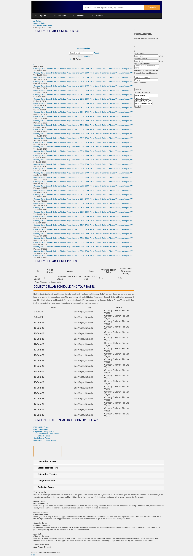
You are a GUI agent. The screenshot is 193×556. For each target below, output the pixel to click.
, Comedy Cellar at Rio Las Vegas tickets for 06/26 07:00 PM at (83, 216)
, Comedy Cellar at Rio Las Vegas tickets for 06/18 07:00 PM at (83, 147)
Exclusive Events (46, 487)
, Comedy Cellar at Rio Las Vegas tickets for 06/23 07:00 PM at (83, 190)
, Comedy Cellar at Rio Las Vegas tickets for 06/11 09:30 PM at (83, 90)
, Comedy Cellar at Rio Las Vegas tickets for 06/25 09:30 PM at (83, 212)
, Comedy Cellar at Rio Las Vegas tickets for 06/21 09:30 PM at (83, 177)
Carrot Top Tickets (41, 429)
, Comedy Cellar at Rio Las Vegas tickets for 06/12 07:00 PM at (83, 95)
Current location (84, 56)
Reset (96, 53)
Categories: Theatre (47, 474)
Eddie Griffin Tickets (41, 427)
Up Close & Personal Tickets (45, 440)
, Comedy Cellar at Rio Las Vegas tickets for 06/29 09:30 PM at (83, 247)
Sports (43, 16)
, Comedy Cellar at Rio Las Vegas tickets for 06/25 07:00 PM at (83, 208)
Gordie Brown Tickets (42, 438)
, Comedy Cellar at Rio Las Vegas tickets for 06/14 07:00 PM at (83, 112)
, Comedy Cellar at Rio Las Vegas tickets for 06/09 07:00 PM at (83, 69)
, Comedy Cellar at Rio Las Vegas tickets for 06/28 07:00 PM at (83, 234)
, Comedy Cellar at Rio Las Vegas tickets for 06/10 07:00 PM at (83, 77)
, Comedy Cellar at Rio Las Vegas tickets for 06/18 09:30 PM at (83, 151)
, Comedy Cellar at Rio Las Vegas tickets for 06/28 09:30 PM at (83, 238)
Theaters (80, 16)
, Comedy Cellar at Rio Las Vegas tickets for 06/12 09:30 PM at (83, 99)
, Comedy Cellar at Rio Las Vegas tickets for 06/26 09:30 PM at (83, 221)
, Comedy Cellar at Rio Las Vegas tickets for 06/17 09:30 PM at (83, 142)
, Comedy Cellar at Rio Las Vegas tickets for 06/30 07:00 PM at (83, 251)
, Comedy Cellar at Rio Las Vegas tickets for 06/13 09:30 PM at (83, 108)
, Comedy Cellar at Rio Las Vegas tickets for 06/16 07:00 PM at (83, 129)
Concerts (62, 16)
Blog (33, 555)
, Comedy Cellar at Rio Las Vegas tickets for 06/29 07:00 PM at (83, 242)
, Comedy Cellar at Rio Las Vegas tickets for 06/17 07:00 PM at (83, 138)
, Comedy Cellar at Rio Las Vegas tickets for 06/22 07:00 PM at (83, 182)
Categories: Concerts (48, 468)
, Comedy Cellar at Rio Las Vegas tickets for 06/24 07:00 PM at (83, 199)
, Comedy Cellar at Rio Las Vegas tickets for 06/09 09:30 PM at (83, 73)
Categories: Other (46, 480)
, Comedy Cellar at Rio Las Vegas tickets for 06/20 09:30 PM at (83, 168)
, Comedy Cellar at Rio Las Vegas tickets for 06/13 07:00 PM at (83, 103)
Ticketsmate (56, 7)
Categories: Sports (47, 461)
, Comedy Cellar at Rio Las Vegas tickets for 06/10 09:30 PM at (83, 82)
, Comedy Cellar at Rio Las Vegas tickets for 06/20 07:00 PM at (83, 164)
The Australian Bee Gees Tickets (46, 434)
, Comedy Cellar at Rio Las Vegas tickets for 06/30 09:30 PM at (83, 255)
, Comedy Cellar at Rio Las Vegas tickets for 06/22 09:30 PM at (83, 186)
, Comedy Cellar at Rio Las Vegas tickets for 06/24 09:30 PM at (83, 203)
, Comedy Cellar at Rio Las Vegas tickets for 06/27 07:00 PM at (83, 225)
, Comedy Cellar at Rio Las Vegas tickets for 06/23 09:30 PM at (83, 195)
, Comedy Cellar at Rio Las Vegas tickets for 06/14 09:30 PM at (83, 116)
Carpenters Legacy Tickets (44, 431)
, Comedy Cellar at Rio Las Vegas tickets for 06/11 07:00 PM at (83, 86)
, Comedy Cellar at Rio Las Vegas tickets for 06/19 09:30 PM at (83, 160)
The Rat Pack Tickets (42, 436)
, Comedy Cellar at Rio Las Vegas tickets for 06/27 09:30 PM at (83, 229)
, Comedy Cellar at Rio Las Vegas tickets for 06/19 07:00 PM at (83, 155)
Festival (99, 16)
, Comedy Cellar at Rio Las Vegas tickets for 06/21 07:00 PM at (83, 173)
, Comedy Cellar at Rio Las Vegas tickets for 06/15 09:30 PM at (83, 125)
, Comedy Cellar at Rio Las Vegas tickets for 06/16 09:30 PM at (83, 134)
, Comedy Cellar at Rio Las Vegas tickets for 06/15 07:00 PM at (83, 121)
